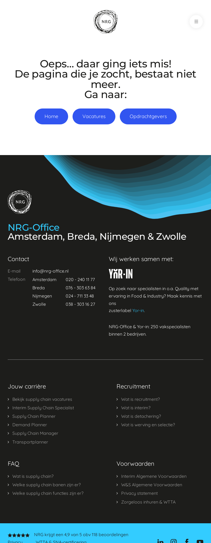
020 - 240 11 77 (80, 279)
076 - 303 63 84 (80, 287)
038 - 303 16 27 (80, 304)
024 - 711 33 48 (80, 296)
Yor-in (138, 310)
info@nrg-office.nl (50, 271)
